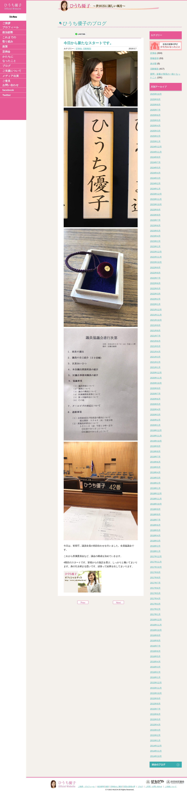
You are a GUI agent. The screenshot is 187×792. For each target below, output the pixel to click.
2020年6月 (155, 399)
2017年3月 (155, 604)
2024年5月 (155, 167)
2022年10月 (156, 262)
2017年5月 (155, 593)
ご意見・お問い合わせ (153, 786)
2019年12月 (156, 430)
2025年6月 (155, 115)
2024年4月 (155, 173)
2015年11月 (156, 688)
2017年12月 (156, 556)
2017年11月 (156, 562)
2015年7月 (155, 709)
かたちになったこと (9, 58)
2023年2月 (155, 241)
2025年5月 (155, 120)
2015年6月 (155, 714)
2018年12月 (156, 493)
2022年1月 (155, 304)
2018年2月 (155, 546)
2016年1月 (155, 677)
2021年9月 (155, 325)
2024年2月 (155, 183)
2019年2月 (155, 483)
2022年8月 (155, 273)
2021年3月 (155, 357)
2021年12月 (156, 309)
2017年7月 (155, 583)
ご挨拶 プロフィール (10, 25)
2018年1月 (155, 551)
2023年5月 (155, 231)
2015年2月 (155, 735)
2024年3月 (155, 178)
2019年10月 (156, 441)
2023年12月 (156, 194)
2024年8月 (155, 157)
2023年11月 (156, 199)
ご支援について (11, 70)
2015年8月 (155, 704)
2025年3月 (155, 131)
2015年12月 (156, 682)
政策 (5, 46)
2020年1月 (155, 425)
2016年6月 (155, 651)
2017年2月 (155, 609)
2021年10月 (156, 320)
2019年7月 (155, 457)
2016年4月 (155, 662)
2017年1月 (155, 614)
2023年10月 (156, 204)
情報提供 (154, 58)
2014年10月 (156, 756)
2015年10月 (156, 693)
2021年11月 (156, 315)
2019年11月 (156, 436)
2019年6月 (155, 462)
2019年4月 (155, 472)
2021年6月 (155, 341)
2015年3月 (155, 730)
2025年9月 (155, 99)
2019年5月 (155, 467)
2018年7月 (155, 520)
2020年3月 (155, 415)
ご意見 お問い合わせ (10, 83)
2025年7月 (155, 110)
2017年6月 (155, 588)
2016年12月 (156, 619)
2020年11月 (156, 378)
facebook (8, 90)
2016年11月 (156, 625)
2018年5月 (155, 530)
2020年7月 (155, 394)
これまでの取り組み (9, 39)
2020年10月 (156, 383)
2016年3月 (155, 667)
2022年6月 (155, 283)
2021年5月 (155, 346)
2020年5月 (155, 404)
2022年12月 (156, 252)
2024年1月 (155, 189)
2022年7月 (155, 278)
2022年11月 (156, 257)
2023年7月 (155, 220)
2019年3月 (155, 478)
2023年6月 (155, 225)
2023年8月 (155, 215)
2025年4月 (155, 125)
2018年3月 (155, 541)
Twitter (6, 95)
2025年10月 (156, 94)
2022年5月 (155, 288)
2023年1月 (155, 246)
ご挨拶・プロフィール (86, 786)
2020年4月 (155, 409)
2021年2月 (155, 362)
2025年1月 (155, 141)
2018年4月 (155, 535)
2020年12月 (156, 372)
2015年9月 (155, 698)
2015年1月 (155, 740)
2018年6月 (155, 525)
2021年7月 (155, 336)
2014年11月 (156, 751)
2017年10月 (156, 567)
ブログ (6, 65)
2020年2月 (155, 420)
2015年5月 (155, 719)
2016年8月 (155, 640)
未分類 (153, 63)
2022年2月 (155, 299)
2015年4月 (155, 725)
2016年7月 (155, 646)
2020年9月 (155, 388)
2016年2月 (155, 672)
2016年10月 (156, 630)
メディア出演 (10, 75)
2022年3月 (155, 294)
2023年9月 (155, 210)
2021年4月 (155, 352)
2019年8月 (155, 451)
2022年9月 (155, 267)
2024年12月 (156, 147)
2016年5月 (155, 656)
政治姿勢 (7, 32)
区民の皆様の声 (129, 786)
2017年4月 (155, 598)
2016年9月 (155, 635)
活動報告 (87, 49)
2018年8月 (155, 514)
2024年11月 (156, 152)
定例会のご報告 (116, 786)
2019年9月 (155, 446)
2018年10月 (156, 504)
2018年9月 (155, 509)
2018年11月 (156, 499)
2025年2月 (155, 136)
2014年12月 (156, 746)
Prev (83, 602)
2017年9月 (155, 572)
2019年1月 (155, 488)
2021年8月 (155, 330)
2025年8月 (155, 104)
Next (118, 602)
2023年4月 (155, 236)
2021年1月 (155, 367)
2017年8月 (155, 577)
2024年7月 (155, 162)
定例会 (6, 51)
